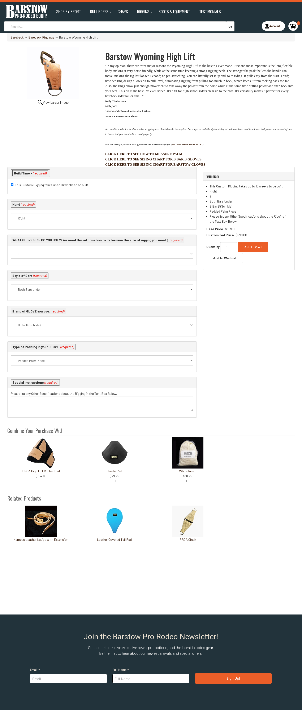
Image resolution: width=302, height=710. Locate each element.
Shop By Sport (70, 11)
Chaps (124, 11)
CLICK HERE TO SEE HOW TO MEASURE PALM (143, 154)
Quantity (213, 247)
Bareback (17, 37)
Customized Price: (220, 235)
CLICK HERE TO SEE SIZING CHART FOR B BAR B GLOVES (153, 159)
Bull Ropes (100, 11)
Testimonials (210, 11)
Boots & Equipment (176, 11)
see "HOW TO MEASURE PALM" (187, 144)
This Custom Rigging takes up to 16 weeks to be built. (52, 185)
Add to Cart (253, 247)
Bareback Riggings (41, 37)
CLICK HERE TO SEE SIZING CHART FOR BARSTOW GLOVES (155, 164)
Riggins (144, 11)
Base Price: (215, 229)
